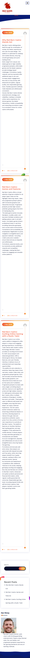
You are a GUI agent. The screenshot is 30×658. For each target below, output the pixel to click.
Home (16, 15)
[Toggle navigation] (27, 3)
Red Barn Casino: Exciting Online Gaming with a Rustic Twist (12, 334)
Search (6, 565)
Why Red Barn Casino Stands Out (11, 41)
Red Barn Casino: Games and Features (11, 188)
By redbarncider (13, 170)
